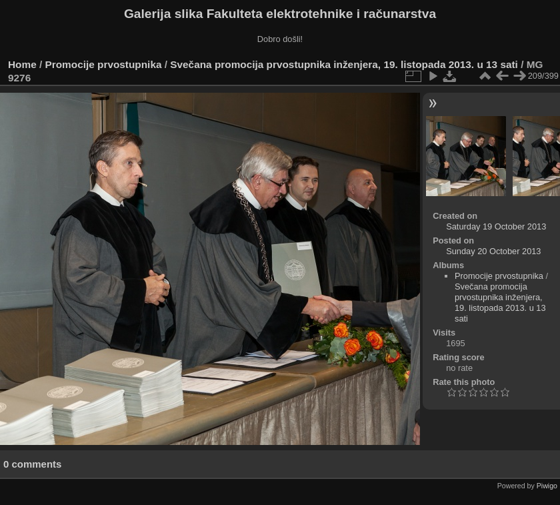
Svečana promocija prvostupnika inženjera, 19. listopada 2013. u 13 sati (344, 64)
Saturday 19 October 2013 (496, 226)
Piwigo (547, 486)
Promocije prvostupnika (103, 64)
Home (22, 64)
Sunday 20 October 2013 (493, 251)
